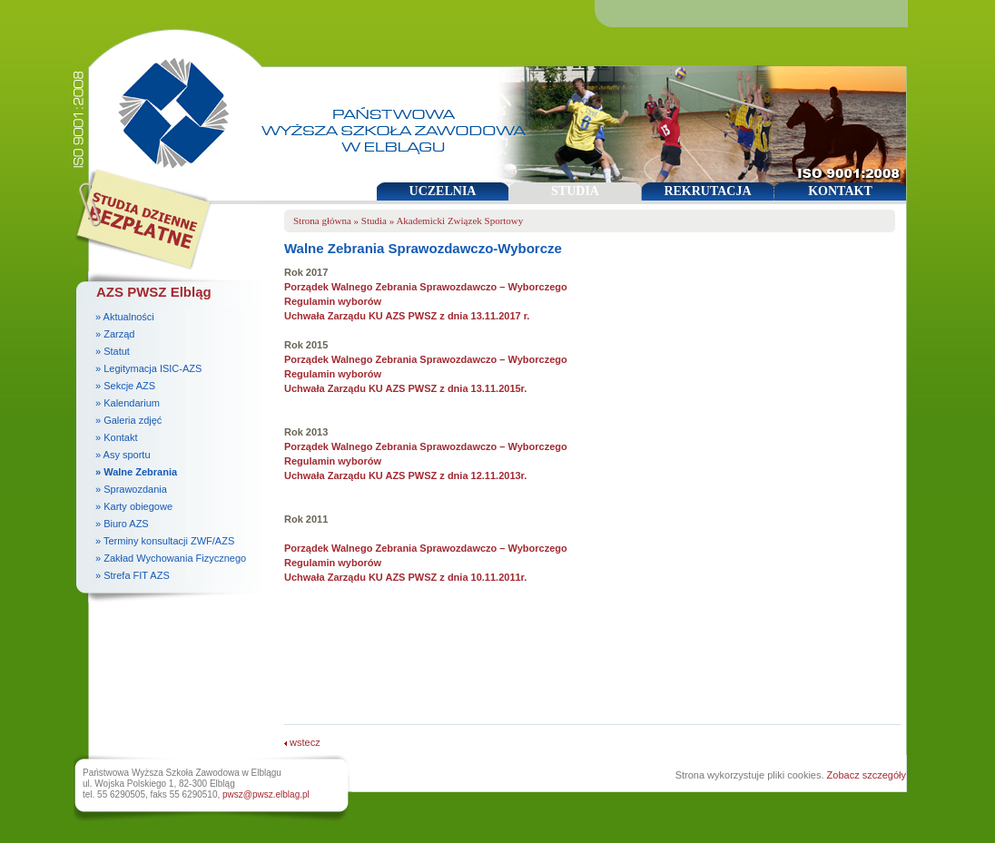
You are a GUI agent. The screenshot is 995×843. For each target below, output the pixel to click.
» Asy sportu (123, 454)
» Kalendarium (127, 402)
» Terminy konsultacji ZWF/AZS (164, 540)
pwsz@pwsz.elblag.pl (266, 794)
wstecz (302, 742)
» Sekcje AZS (125, 385)
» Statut (112, 351)
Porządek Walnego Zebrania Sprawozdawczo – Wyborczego (425, 286)
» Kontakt (116, 437)
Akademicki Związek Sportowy (459, 220)
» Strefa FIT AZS (132, 575)
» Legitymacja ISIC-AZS (148, 368)
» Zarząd (114, 333)
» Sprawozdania (131, 489)
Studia (374, 220)
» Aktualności (124, 316)
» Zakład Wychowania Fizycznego (170, 558)
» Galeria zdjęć (128, 420)
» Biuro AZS (122, 523)
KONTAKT (840, 191)
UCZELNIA (443, 191)
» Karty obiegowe (133, 506)
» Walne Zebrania (136, 471)
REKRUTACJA (707, 191)
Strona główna (322, 220)
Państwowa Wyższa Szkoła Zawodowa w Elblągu (167, 104)
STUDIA (575, 191)
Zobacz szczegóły (866, 774)
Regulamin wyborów (332, 301)
